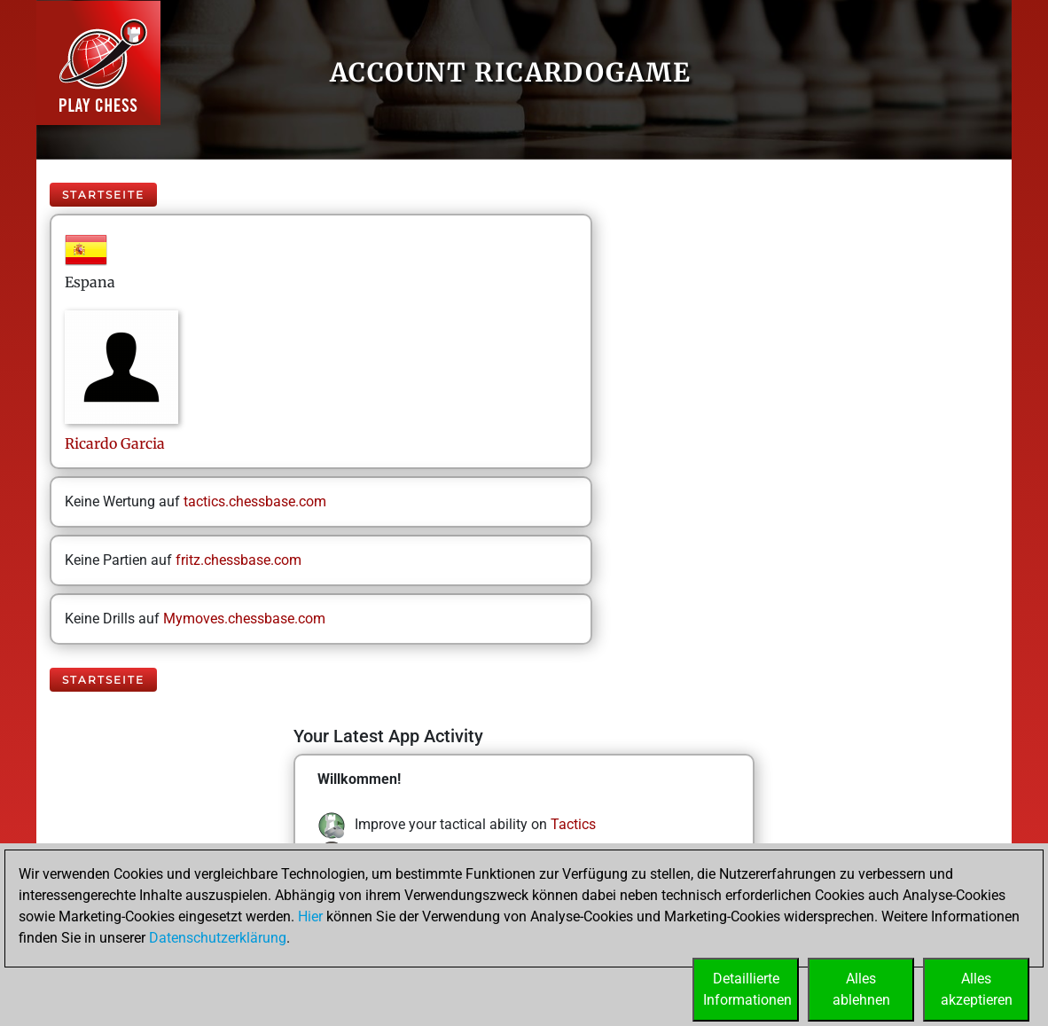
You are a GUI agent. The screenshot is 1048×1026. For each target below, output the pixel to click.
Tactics (573, 824)
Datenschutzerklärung (217, 937)
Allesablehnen (861, 989)
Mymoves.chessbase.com (244, 618)
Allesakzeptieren (977, 989)
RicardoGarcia (115, 443)
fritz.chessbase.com (238, 560)
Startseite (103, 194)
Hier (310, 916)
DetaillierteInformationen (747, 989)
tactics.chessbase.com (255, 501)
